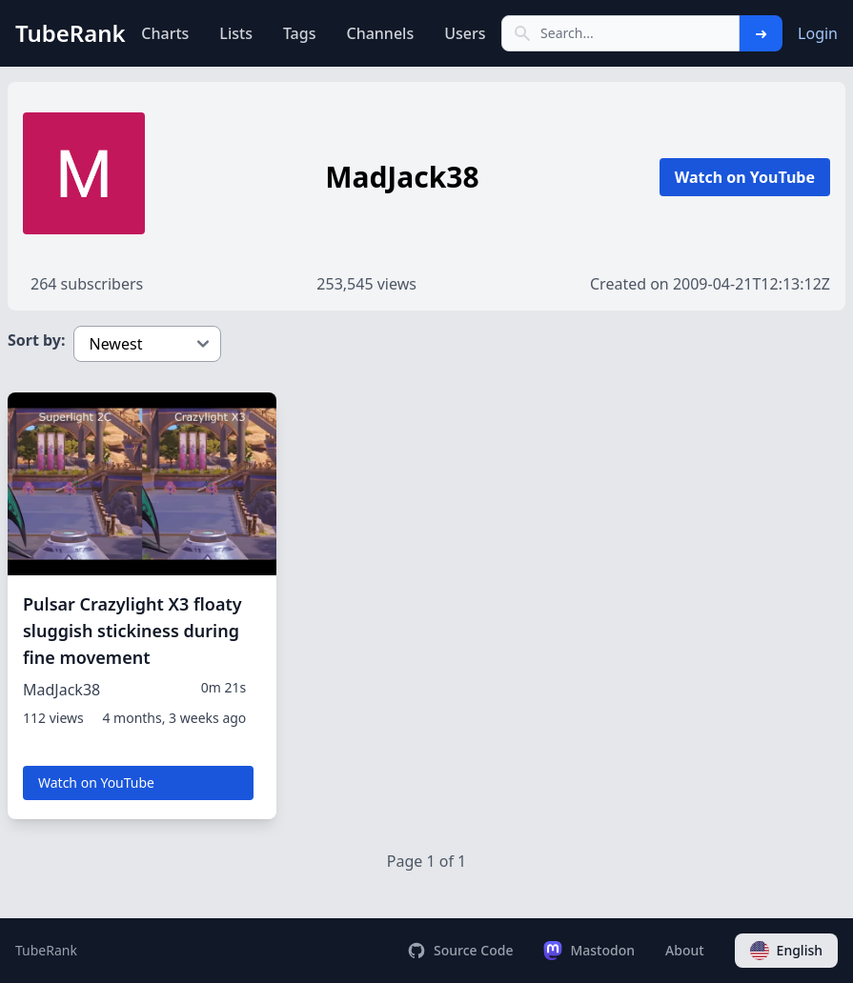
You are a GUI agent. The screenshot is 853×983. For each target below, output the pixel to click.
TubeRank (46, 950)
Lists (236, 33)
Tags (299, 33)
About (684, 950)
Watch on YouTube (745, 177)
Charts (165, 33)
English (786, 950)
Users (464, 33)
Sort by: (37, 340)
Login (818, 33)
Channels (380, 33)
